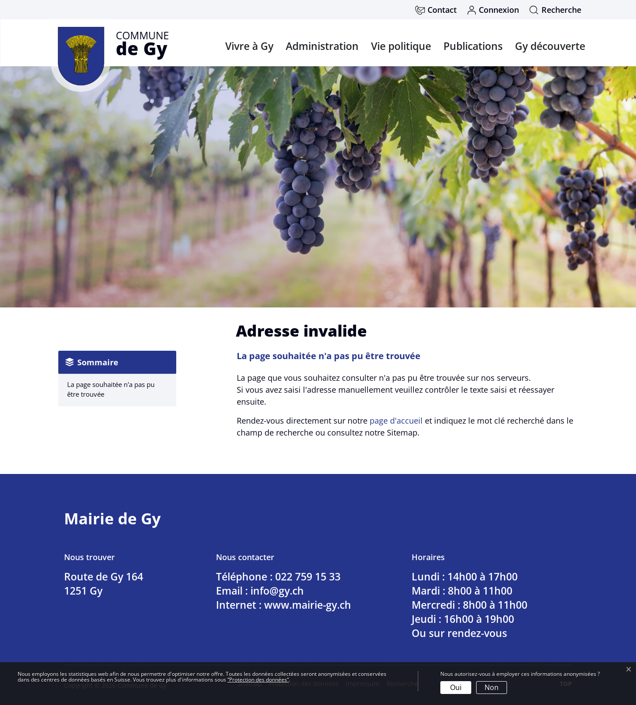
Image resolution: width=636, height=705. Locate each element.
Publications (473, 46)
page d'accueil (396, 420)
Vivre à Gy (249, 46)
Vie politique (401, 46)
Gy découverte (550, 46)
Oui (456, 687)
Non (492, 687)
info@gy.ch (277, 591)
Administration (322, 46)
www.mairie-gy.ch (307, 605)
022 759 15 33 (308, 576)
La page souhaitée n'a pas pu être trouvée (111, 389)
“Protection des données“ (258, 679)
